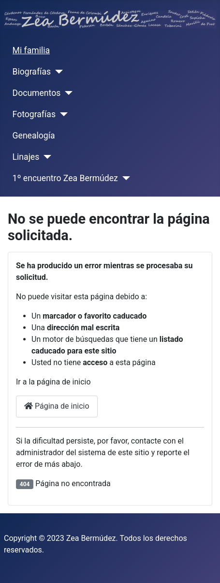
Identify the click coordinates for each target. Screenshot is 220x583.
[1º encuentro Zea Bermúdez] (124, 178)
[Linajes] (45, 157)
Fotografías (34, 114)
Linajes (26, 157)
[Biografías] (57, 72)
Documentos (37, 93)
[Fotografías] (62, 114)
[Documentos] (66, 93)
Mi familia (31, 50)
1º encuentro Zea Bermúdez (65, 178)
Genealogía (34, 135)
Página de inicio (56, 406)
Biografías (32, 72)
